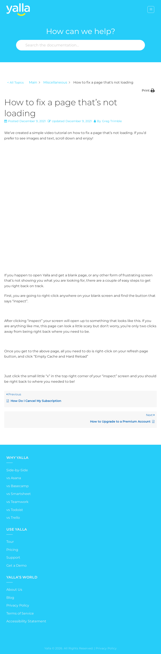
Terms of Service (20, 613)
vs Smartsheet (18, 494)
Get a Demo (16, 565)
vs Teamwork (17, 502)
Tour (10, 542)
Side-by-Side (17, 470)
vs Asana (13, 478)
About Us (14, 590)
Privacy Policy (17, 605)
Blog (10, 598)
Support (13, 557)
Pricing (12, 550)
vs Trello (13, 518)
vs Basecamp (17, 486)
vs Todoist (14, 510)
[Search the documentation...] (80, 45)
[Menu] (150, 9)
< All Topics (15, 82)
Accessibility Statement (26, 621)
